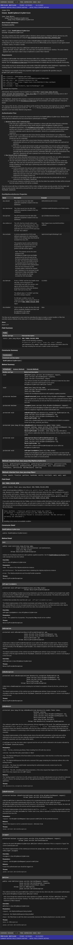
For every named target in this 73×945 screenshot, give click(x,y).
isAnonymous (7, 469)
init (26, 389)
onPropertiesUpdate (31, 452)
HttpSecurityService (15, 34)
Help (39, 2)
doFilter (27, 376)
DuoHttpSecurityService (11, 362)
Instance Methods (18, 371)
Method (24, 7)
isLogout (27, 407)
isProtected (17, 469)
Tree (21, 2)
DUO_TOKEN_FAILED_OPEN (30, 340)
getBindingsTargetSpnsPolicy (42, 466)
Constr (19, 7)
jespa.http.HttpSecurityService (17, 19)
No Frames (28, 5)
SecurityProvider (30, 420)
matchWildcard (28, 469)
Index (35, 2)
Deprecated (28, 2)
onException (28, 439)
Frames (22, 5)
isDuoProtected (30, 398)
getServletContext (39, 467)
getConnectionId (60, 466)
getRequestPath (25, 467)
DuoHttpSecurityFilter (8, 26)
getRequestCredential (11, 467)
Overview (4, 2)
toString (38, 469)
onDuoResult (28, 427)
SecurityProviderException (44, 439)
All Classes (39, 5)
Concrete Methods (32, 371)
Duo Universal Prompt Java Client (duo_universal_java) (44, 39)
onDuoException (30, 414)
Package (10, 2)
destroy (5, 466)
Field (14, 7)
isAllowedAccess (59, 467)
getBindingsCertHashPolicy (20, 466)
